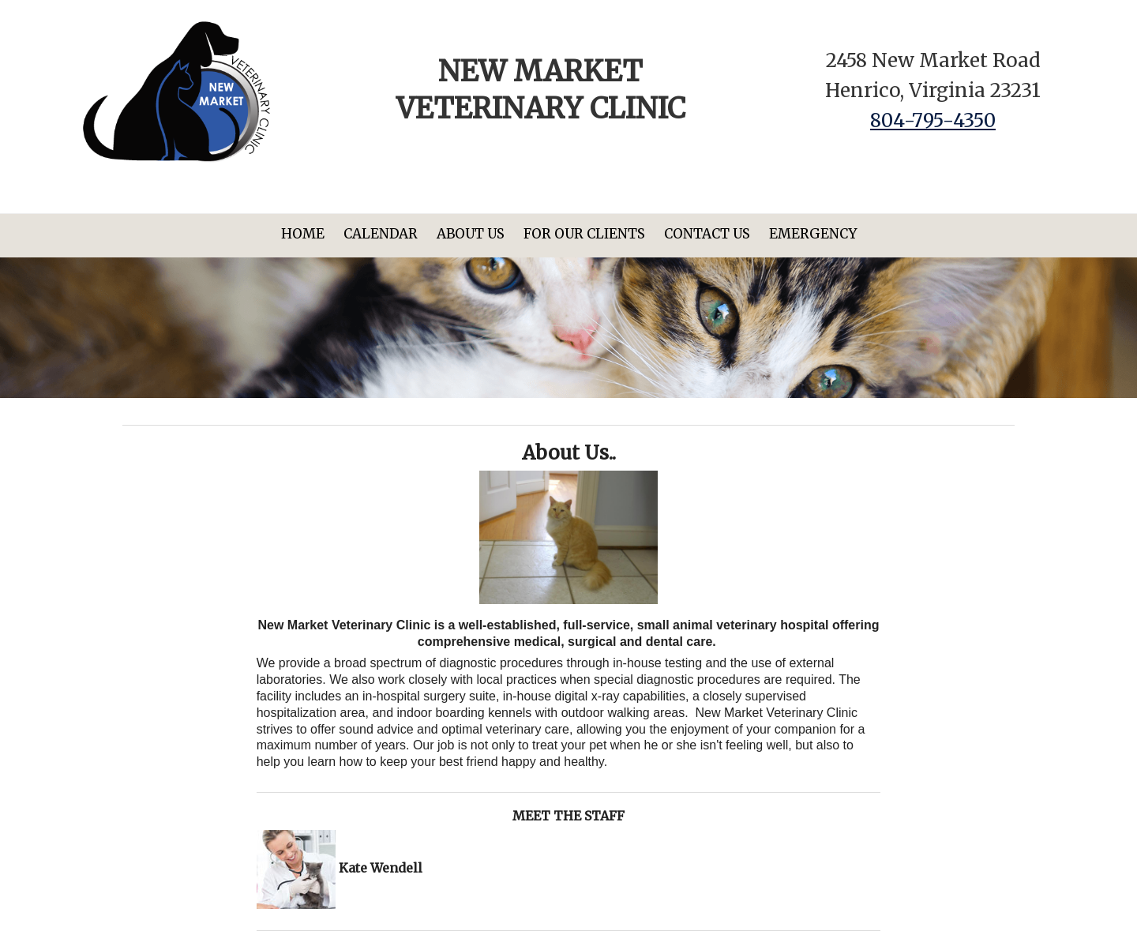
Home (303, 233)
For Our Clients (584, 233)
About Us (471, 233)
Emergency (813, 233)
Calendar (380, 233)
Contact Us (707, 233)
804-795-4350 (933, 120)
